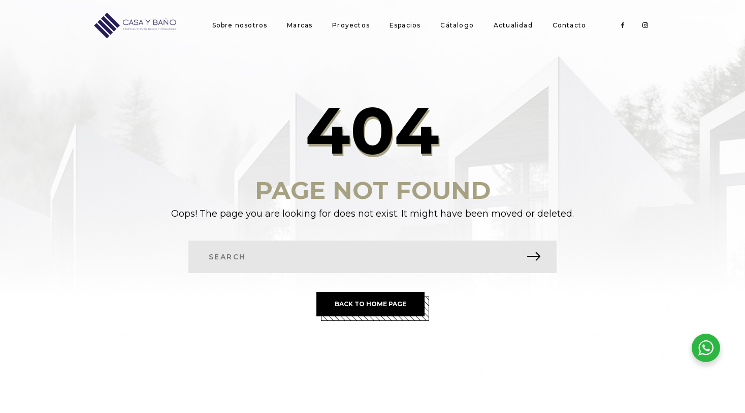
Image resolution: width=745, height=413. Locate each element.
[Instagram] (645, 25)
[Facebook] (622, 25)
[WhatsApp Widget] (706, 348)
